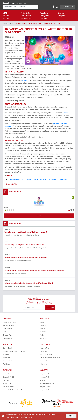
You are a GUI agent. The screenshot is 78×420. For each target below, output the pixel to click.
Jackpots (61, 16)
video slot (52, 179)
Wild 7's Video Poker (46, 354)
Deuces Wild (43, 351)
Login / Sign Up (67, 7)
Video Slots (26, 13)
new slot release (40, 179)
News (5, 13)
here (32, 417)
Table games (26, 16)
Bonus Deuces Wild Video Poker (50, 358)
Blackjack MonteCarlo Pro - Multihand (15, 390)
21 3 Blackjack (7, 383)
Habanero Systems (16, 179)
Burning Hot (7, 358)
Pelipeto (42, 328)
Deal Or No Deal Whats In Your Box (14, 351)
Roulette (6, 16)
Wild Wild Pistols (8, 325)
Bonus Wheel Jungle (9, 322)
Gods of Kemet (8, 328)
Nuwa (28, 179)
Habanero (25, 81)
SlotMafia (43, 332)
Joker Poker (43, 364)
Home (5, 23)
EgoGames (43, 338)
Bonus (66, 113)
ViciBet (42, 335)
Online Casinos (27, 18)
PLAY (39, 216)
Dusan (9, 176)
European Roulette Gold (47, 383)
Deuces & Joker (44, 348)
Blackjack (61, 13)
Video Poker (44, 13)
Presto (5, 332)
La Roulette (43, 380)
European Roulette (45, 374)
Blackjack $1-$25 (8, 377)
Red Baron (6, 364)
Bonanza (6, 354)
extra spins (63, 179)
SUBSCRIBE (50, 307)
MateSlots (43, 325)
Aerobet (42, 322)
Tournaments (44, 18)
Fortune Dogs (7, 338)
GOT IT (71, 416)
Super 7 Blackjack (8, 387)
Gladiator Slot (7, 361)
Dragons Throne (8, 335)
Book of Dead (7, 348)
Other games (44, 16)
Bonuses (6, 18)
